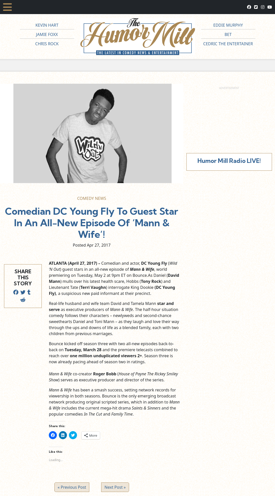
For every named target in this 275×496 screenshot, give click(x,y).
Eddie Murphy (228, 25)
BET (227, 34)
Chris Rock (47, 44)
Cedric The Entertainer (228, 44)
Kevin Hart (46, 25)
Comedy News (91, 198)
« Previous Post (72, 487)
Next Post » (115, 487)
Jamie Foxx (47, 34)
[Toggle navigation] (7, 7)
